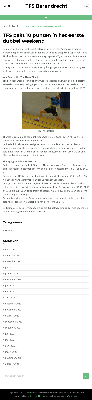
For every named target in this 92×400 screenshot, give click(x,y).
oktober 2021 (12, 363)
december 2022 (13, 303)
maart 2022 (11, 351)
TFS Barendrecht (46, 6)
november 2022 (13, 309)
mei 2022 (9, 339)
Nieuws (9, 230)
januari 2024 (11, 273)
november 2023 (13, 279)
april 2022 (10, 345)
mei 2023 (9, 291)
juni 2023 (9, 285)
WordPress (72, 396)
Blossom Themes (37, 396)
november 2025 (13, 261)
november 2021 (13, 357)
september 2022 (13, 321)
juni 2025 (9, 267)
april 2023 (10, 297)
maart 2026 (11, 249)
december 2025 (13, 255)
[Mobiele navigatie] (46, 17)
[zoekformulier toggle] (86, 6)
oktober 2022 (12, 315)
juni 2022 (9, 333)
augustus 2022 (12, 327)
